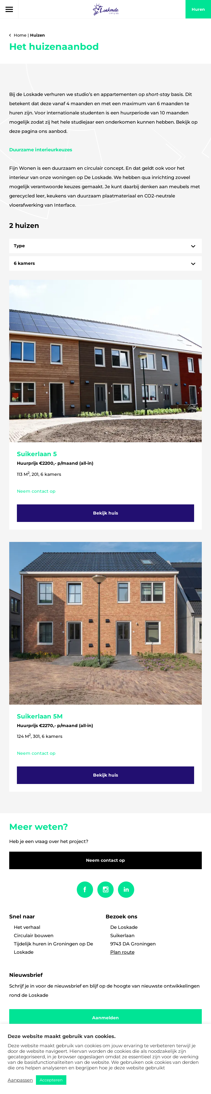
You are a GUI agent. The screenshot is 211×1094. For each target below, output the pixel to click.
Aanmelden (105, 1017)
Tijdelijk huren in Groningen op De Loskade (53, 948)
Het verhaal (27, 927)
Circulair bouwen (33, 935)
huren (198, 9)
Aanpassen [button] (20, 1080)
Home (20, 35)
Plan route (122, 952)
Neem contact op (105, 860)
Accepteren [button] (51, 1079)
